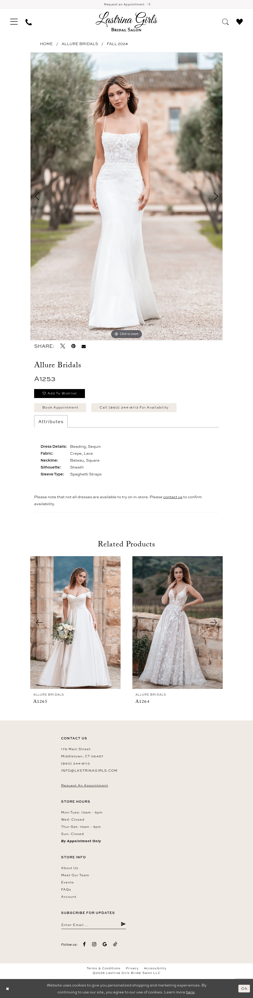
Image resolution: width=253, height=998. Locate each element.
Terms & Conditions (104, 968)
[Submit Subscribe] (123, 924)
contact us (172, 497)
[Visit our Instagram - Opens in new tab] (94, 944)
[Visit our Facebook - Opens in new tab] (84, 944)
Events (67, 882)
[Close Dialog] (7, 988)
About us (69, 867)
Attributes (51, 421)
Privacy (132, 968)
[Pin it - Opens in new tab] (73, 346)
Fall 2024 (117, 43)
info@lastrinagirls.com (89, 770)
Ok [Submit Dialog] (244, 988)
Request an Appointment (84, 785)
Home (46, 43)
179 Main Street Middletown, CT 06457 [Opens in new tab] (82, 752)
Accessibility (155, 968)
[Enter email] (93, 924)
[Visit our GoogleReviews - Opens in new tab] (104, 944)
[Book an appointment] (126, 4)
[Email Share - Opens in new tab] (83, 346)
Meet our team (75, 875)
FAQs (66, 889)
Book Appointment (60, 407)
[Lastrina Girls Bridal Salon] (126, 21)
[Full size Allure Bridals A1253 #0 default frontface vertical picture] (126, 196)
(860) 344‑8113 (75, 763)
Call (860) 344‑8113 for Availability (134, 407)
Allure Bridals (80, 43)
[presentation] (75, 622)
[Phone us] (29, 21)
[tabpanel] (126, 196)
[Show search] (225, 21)
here (190, 992)
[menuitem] (14, 21)
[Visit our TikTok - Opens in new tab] (115, 944)
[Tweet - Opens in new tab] (62, 346)
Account (68, 896)
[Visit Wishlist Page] (239, 21)
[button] (14, 21)
